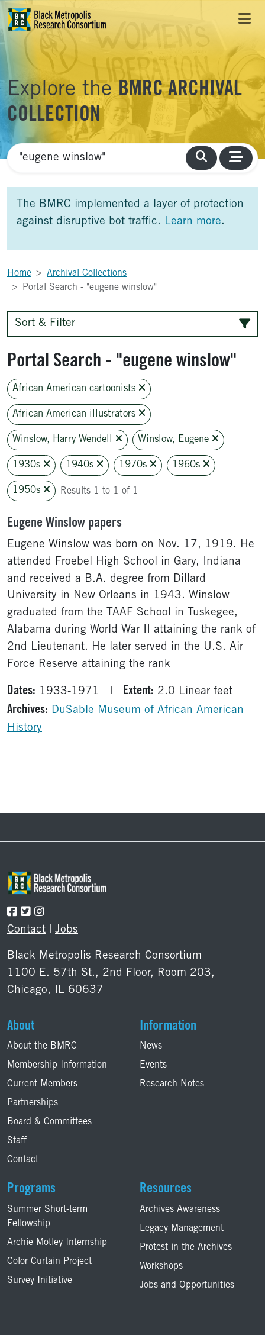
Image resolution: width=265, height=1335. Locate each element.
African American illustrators (79, 414)
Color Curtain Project (49, 1261)
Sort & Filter (132, 324)
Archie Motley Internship (57, 1242)
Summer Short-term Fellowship (47, 1216)
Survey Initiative (39, 1280)
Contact (26, 930)
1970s (138, 464)
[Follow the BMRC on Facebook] (12, 912)
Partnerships (32, 1103)
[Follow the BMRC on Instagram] (39, 912)
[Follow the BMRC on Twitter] (26, 912)
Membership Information (57, 1065)
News (151, 1046)
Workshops (161, 1266)
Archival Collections (87, 273)
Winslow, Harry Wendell (67, 439)
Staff (17, 1141)
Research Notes (172, 1084)
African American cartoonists (79, 388)
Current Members (42, 1084)
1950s (31, 490)
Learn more (192, 221)
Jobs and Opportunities (187, 1285)
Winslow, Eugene (178, 439)
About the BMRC (42, 1046)
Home (19, 273)
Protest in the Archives (186, 1247)
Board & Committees (49, 1122)
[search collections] (201, 158)
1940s (85, 464)
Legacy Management (182, 1228)
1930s (31, 464)
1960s (191, 464)
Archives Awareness (180, 1209)
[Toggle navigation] (244, 19)
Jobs (66, 930)
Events (153, 1065)
